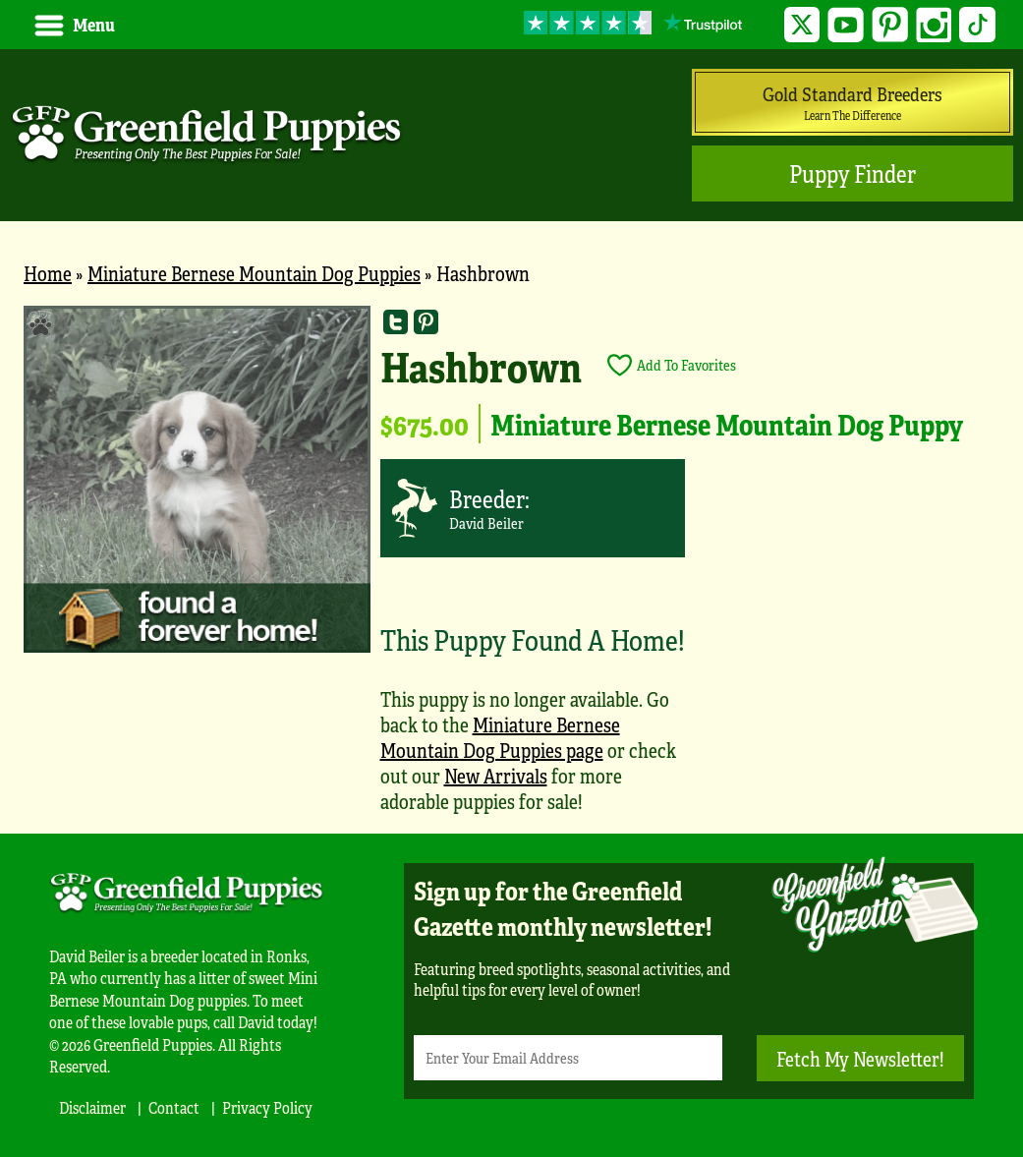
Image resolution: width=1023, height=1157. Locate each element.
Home (48, 273)
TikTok (977, 25)
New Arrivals (495, 775)
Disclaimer (92, 1107)
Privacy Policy (267, 1107)
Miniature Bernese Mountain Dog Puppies (254, 273)
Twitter (802, 25)
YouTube (845, 25)
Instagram (934, 25)
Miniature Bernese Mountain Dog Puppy (726, 423)
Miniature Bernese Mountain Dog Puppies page (500, 737)
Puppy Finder (852, 173)
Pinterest (890, 25)
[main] (511, 570)
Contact (173, 1107)
